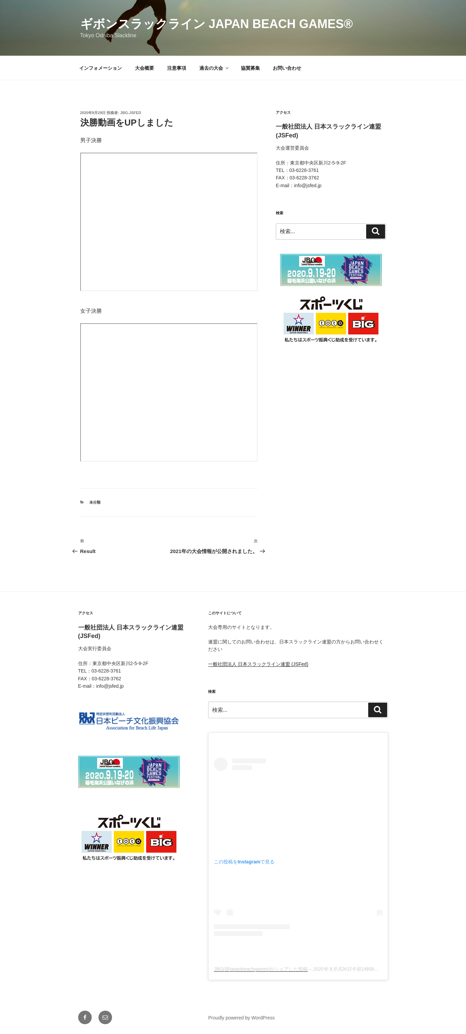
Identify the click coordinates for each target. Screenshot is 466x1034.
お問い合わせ (287, 68)
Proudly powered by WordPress (241, 1017)
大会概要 (144, 68)
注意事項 (176, 68)
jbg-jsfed (130, 113)
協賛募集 (250, 68)
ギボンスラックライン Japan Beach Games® (216, 24)
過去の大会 (214, 68)
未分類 (95, 502)
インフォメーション (100, 68)
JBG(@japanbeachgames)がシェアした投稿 (261, 969)
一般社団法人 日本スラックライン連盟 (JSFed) (258, 664)
